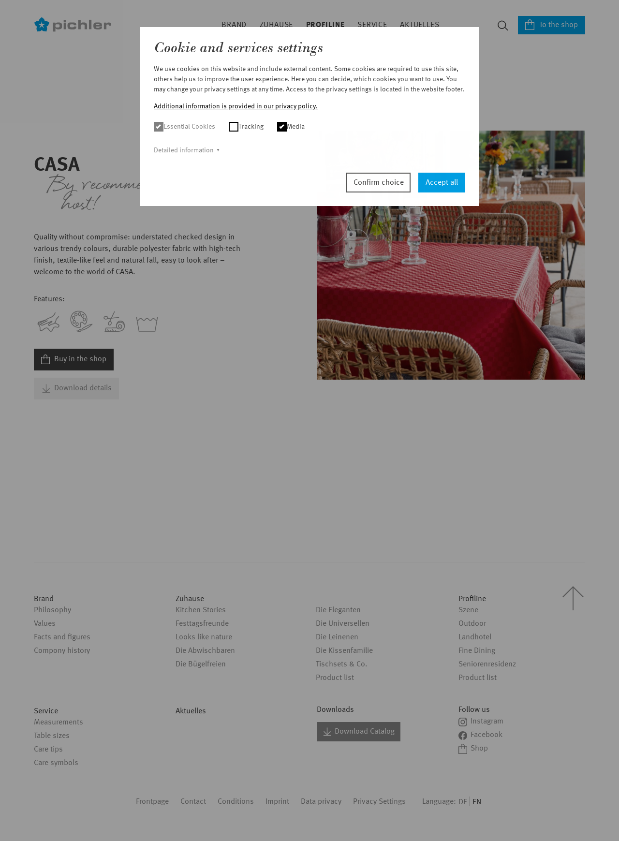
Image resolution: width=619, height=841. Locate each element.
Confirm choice (379, 183)
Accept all (442, 183)
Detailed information (184, 150)
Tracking (246, 127)
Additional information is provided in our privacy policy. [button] (236, 106)
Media (291, 127)
